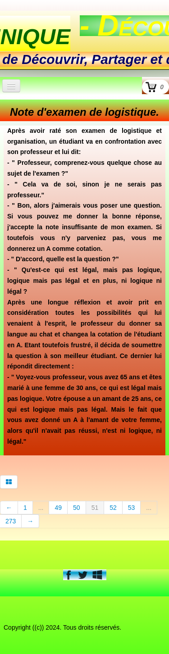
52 (113, 507)
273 (10, 521)
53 (131, 507)
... (41, 507)
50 (76, 507)
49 (58, 507)
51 (95, 507)
